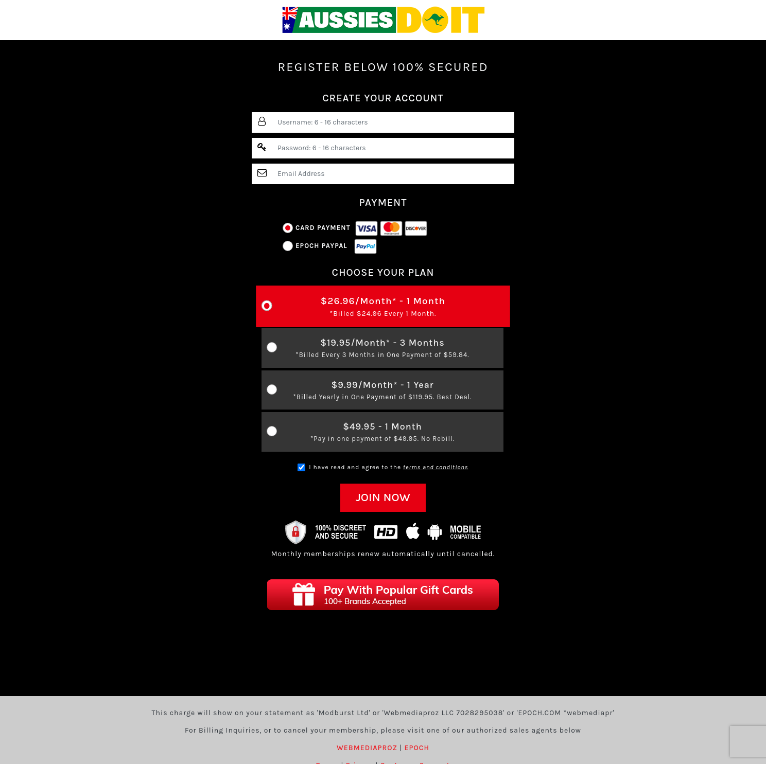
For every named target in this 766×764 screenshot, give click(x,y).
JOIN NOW (383, 497)
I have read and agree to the (383, 468)
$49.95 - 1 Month (382, 432)
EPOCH (417, 747)
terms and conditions (435, 467)
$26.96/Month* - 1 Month (383, 307)
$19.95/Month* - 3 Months (382, 348)
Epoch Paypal (330, 246)
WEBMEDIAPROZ (367, 747)
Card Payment (355, 228)
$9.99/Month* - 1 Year (382, 390)
